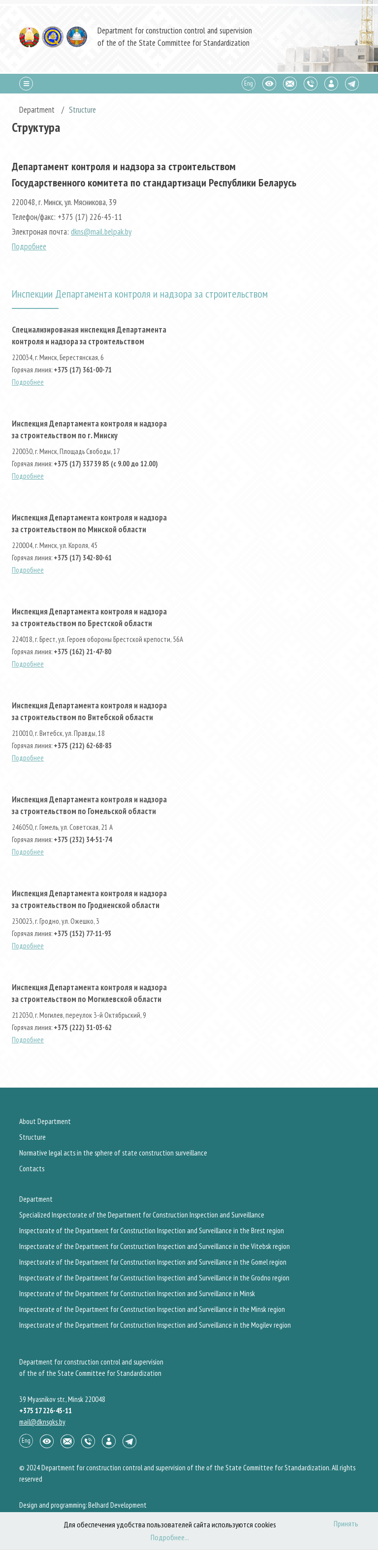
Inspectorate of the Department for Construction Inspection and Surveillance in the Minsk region (152, 1309)
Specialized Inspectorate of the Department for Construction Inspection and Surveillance (141, 1214)
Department (36, 1199)
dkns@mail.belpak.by (101, 231)
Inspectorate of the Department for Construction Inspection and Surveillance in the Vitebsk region (154, 1246)
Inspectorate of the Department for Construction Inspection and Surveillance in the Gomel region (152, 1262)
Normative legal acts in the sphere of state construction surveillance (113, 1152)
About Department (45, 1121)
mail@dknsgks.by (42, 1422)
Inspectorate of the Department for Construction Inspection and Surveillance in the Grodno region (154, 1277)
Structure (32, 1137)
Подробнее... (170, 1537)
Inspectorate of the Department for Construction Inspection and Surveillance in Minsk (137, 1293)
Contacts (31, 1168)
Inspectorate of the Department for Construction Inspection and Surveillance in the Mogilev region (155, 1325)
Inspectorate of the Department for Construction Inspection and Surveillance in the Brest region (151, 1230)
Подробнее (29, 246)
